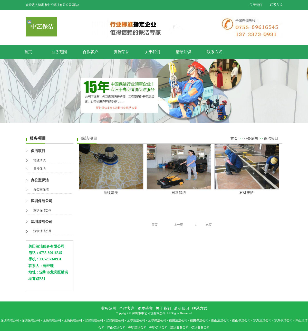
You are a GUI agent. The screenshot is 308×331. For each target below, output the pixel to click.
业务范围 (59, 52)
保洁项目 (38, 151)
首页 (28, 52)
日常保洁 (39, 169)
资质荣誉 (121, 52)
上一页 (178, 224)
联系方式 (276, 5)
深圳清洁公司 (41, 222)
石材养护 (246, 193)
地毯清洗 (39, 160)
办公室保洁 (40, 180)
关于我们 (256, 5)
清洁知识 (183, 52)
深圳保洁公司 (41, 201)
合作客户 (90, 52)
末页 (209, 224)
